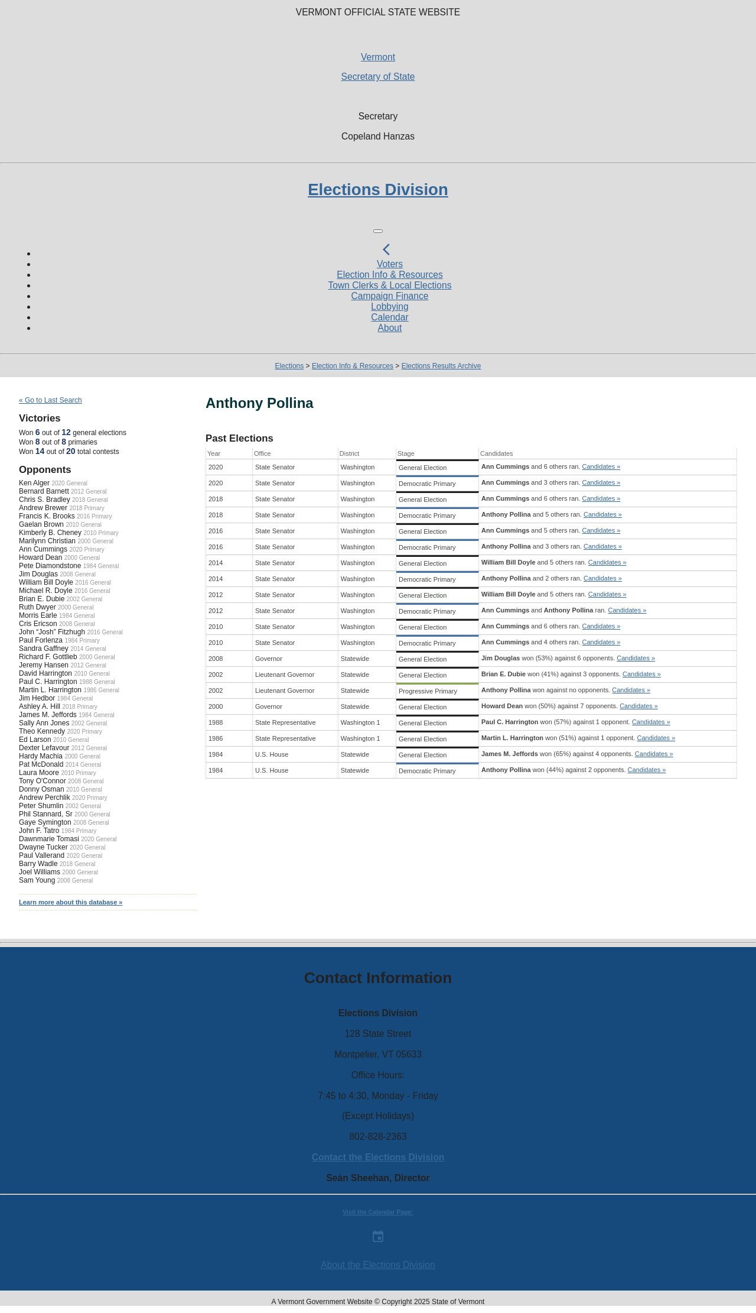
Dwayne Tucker (43, 847)
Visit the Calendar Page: (378, 1212)
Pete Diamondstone (50, 566)
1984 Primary (81, 640)
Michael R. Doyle (46, 590)
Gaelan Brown (41, 524)
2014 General (88, 649)
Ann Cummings (43, 549)
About (390, 328)
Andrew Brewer (43, 508)
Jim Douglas (38, 574)
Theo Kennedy (42, 731)
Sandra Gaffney (44, 648)
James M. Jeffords (48, 715)
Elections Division (378, 189)
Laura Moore (39, 773)
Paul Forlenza (41, 640)
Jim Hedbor (37, 698)
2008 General (78, 574)
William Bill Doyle (46, 582)
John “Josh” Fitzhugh (52, 632)
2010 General (84, 524)
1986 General (101, 690)
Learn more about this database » (70, 902)
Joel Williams (39, 872)
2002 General (85, 599)
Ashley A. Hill (39, 706)
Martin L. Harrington (50, 690)
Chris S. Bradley (44, 499)
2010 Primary (100, 533)
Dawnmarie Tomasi (49, 839)
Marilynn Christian (47, 541)
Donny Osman (41, 789)
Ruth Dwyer (37, 607)
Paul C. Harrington (48, 681)
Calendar (389, 317)
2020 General (69, 483)
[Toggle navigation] (378, 231)
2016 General (93, 582)
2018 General (90, 500)
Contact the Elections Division (378, 1157)
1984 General (101, 566)
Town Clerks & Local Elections (390, 285)
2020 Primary (86, 549)
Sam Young (37, 880)
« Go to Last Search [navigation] (50, 400)
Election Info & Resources (389, 275)
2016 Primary (94, 516)
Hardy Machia (41, 756)
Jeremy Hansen (44, 665)
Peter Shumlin (41, 806)
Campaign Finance (390, 296)
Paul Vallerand (41, 855)
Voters (390, 264)
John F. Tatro (39, 830)
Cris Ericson (38, 624)
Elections (289, 366)
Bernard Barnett (44, 491)
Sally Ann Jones (44, 723)
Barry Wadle (38, 864)
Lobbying (389, 306)
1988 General (97, 682)
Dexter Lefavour (44, 748)
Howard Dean (40, 557)
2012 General (89, 491)
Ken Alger (34, 483)
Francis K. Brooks (47, 516)
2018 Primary (86, 508)
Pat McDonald (41, 764)
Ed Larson (35, 739)
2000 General (95, 541)
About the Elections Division (378, 1265)
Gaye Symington (45, 822)
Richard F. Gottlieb (48, 657)
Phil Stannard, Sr (46, 814)
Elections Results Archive (441, 366)
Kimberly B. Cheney (50, 533)
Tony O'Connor (42, 781)
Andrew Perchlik (44, 797)
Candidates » (601, 466)
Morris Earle (38, 615)
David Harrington (45, 673)
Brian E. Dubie (41, 599)
